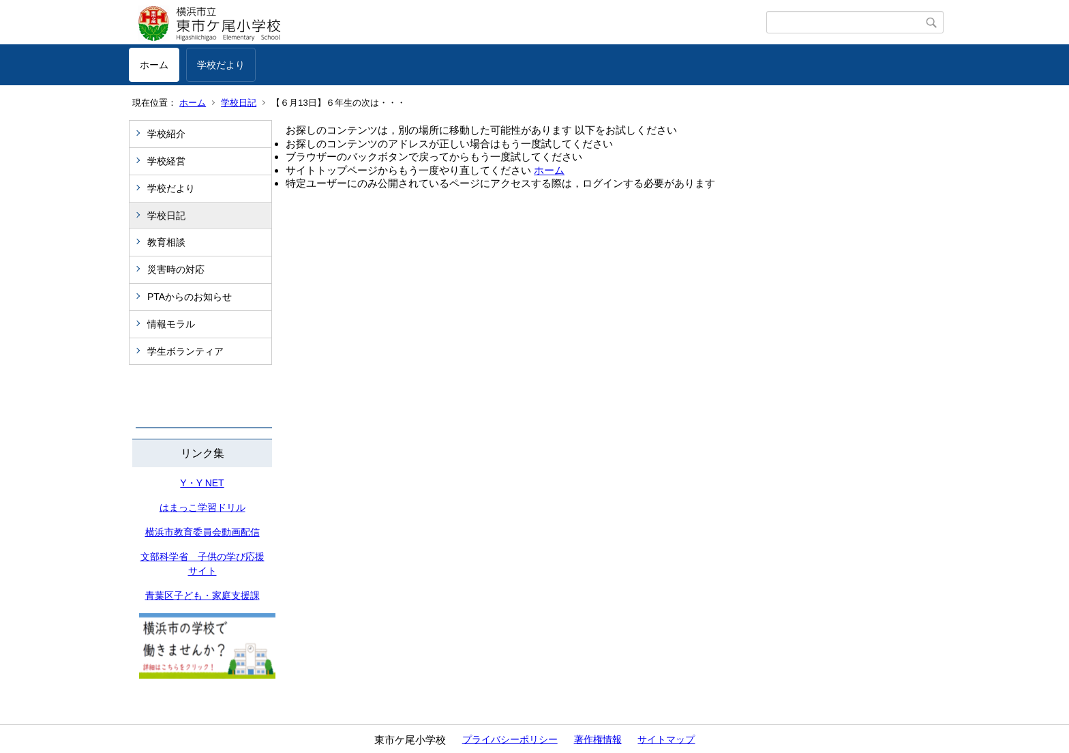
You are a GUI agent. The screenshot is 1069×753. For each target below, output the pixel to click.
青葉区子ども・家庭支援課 (202, 595)
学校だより (221, 64)
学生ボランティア (185, 351)
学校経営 (166, 161)
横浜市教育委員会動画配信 (202, 532)
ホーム (154, 64)
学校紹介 (166, 133)
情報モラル (171, 324)
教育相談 (166, 242)
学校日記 (238, 103)
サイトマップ (666, 739)
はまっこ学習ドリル (202, 507)
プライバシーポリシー (510, 739)
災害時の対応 (176, 269)
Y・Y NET (202, 482)
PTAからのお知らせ (189, 296)
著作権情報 (598, 739)
